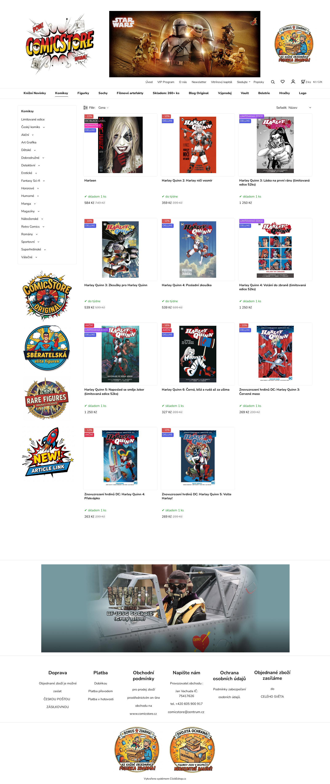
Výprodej (225, 93)
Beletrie (264, 93)
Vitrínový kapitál (221, 82)
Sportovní (28, 242)
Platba (100, 672)
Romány (27, 234)
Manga (26, 204)
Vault (245, 93)
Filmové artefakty (130, 93)
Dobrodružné (30, 158)
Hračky (284, 93)
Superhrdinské (31, 249)
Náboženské (29, 219)
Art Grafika (28, 142)
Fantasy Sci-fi (30, 181)
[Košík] (306, 82)
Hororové (27, 188)
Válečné (26, 257)
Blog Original (199, 93)
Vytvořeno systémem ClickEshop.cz (165, 778)
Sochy (103, 93)
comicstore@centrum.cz (186, 712)
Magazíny (28, 211)
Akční (25, 135)
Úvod (149, 82)
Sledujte (242, 82)
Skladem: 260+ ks (166, 93)
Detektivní (28, 165)
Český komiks (30, 127)
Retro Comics (30, 226)
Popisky (259, 82)
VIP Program (165, 82)
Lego (302, 93)
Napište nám (186, 672)
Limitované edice (33, 119)
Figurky (83, 93)
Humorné (27, 196)
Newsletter (199, 82)
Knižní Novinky (35, 93)
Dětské (26, 150)
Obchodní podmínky (143, 675)
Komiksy (61, 93)
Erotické (26, 173)
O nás (183, 82)
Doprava (57, 672)
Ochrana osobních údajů (229, 675)
